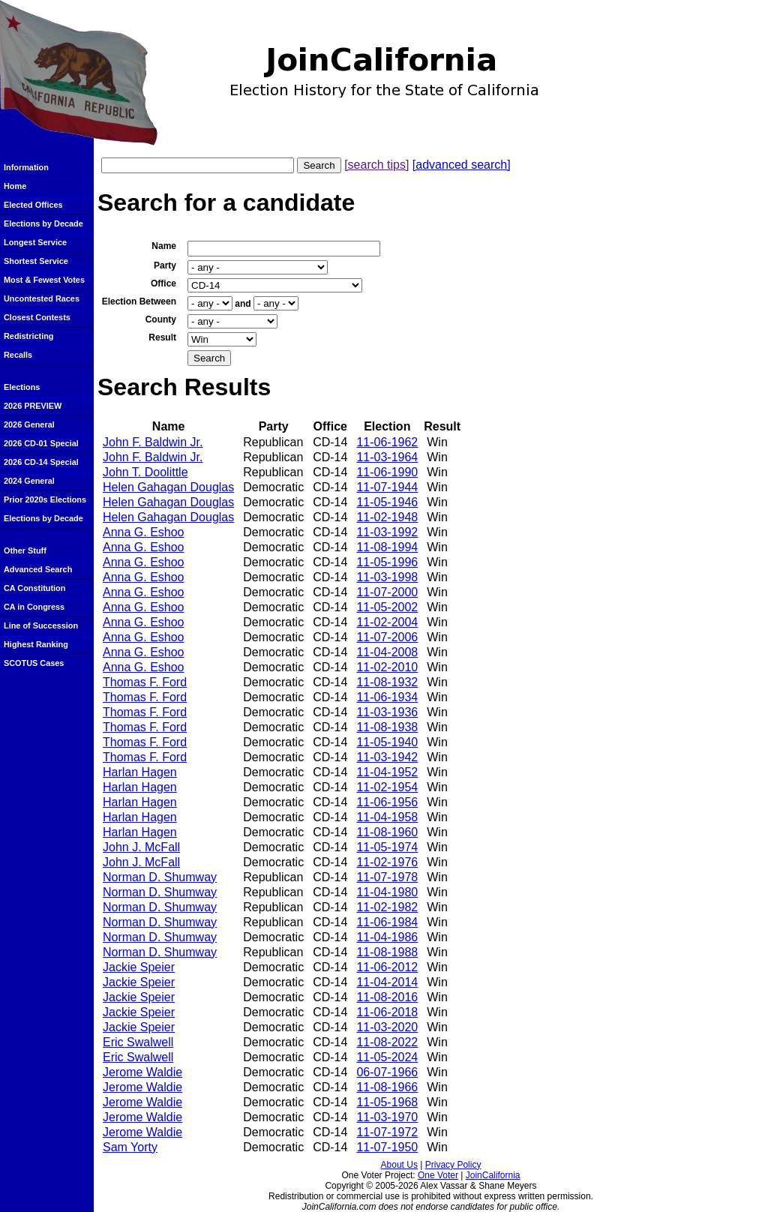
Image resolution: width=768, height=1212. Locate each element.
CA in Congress (34, 606)
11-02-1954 (387, 787)
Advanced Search (38, 569)
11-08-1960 (387, 832)
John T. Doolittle (145, 472)
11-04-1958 (387, 817)
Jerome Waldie (142, 1072)
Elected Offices (33, 204)
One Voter (438, 1175)
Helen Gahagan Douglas (168, 487)
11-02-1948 (387, 517)
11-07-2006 (387, 637)
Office (163, 283)
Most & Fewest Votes (44, 279)
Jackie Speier (139, 967)
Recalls (18, 354)
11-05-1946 (387, 502)
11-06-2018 (387, 1012)
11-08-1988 (387, 952)
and (242, 303)
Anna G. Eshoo (143, 532)
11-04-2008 (387, 652)
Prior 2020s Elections (45, 499)
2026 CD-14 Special (41, 462)
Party (165, 265)
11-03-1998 (387, 577)
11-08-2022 (387, 1042)
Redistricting (28, 336)
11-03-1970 (387, 1117)
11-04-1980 (387, 892)
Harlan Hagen (140, 772)
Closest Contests (37, 317)
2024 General (29, 480)
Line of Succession (41, 625)
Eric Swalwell (138, 1042)
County (161, 319)
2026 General (29, 424)
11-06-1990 (387, 472)
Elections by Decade (43, 223)
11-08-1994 (387, 547)
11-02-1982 (387, 907)
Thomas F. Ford (145, 682)
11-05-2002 (387, 607)
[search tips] (376, 164)
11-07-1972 (387, 1132)
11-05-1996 (387, 562)
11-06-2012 (387, 967)
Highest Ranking (36, 644)
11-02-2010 (387, 667)
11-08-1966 (387, 1087)
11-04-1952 (387, 772)
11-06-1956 (387, 802)
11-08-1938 (387, 727)
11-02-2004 (387, 622)
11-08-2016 (387, 997)
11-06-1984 (387, 922)
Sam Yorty (130, 1147)
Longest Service (35, 242)
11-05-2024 (387, 1057)
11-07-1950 (387, 1147)
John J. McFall (141, 847)
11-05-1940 (387, 742)
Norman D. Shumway (160, 877)
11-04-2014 (387, 982)
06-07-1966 (387, 1072)
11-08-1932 (387, 682)
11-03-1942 (387, 757)
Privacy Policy (453, 1165)
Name (164, 246)
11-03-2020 (387, 1027)
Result (162, 337)
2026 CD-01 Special (41, 443)
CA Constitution (34, 588)
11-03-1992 (387, 532)
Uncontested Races (42, 298)
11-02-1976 (387, 862)
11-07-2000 (387, 592)
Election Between (139, 301)
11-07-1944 (387, 487)
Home (15, 186)
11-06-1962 (387, 442)
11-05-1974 (387, 847)
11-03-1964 (387, 457)
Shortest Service (36, 261)
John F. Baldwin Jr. (152, 442)
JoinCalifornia (493, 1175)
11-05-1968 (387, 1102)
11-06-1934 (387, 697)
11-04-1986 (387, 937)
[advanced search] (461, 164)
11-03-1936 (387, 712)
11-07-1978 (387, 877)
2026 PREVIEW (33, 405)
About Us (399, 1165)
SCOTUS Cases (34, 663)
